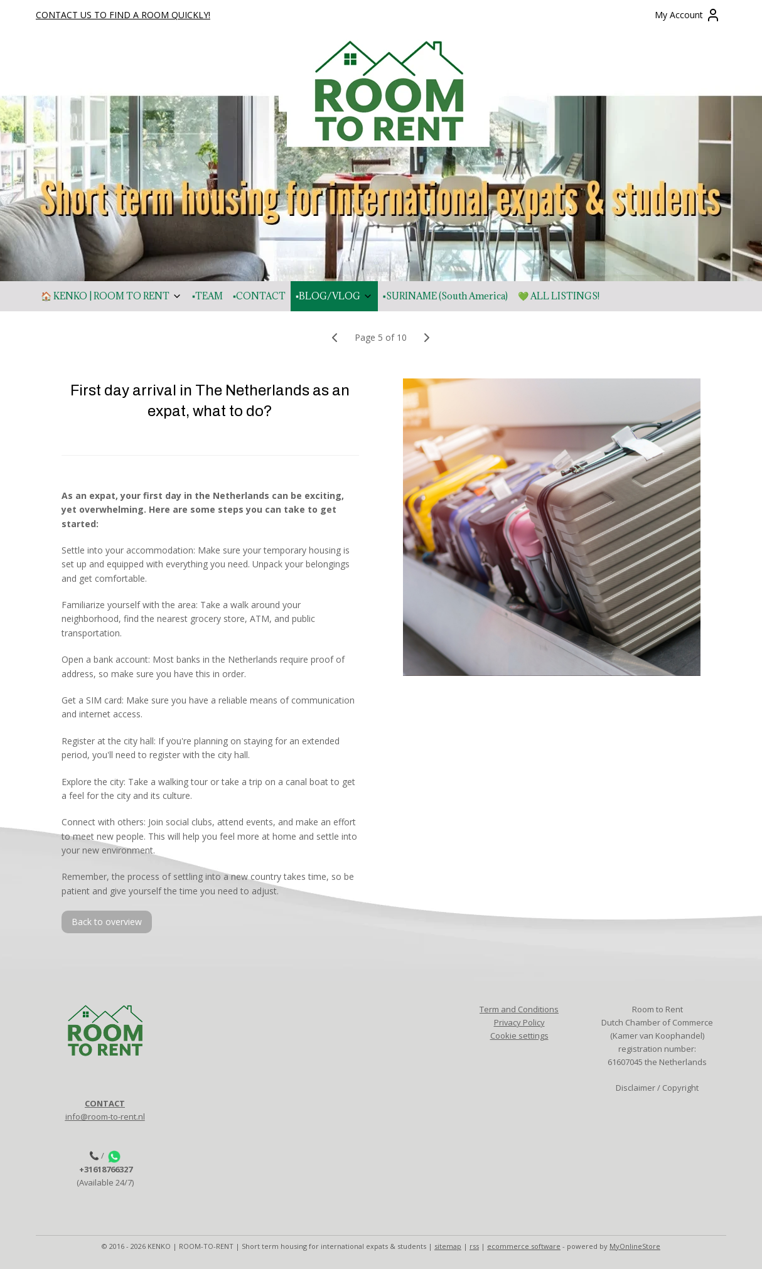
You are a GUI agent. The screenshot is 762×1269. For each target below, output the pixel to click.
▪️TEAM (207, 296)
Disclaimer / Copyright (657, 1087)
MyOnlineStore (634, 1246)
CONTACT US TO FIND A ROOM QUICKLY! (123, 15)
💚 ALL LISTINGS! (558, 296)
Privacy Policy (519, 1022)
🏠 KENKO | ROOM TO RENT (111, 296)
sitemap (447, 1246)
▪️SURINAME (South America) (445, 296)
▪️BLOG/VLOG (334, 296)
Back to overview (107, 922)
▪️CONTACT (259, 296)
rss (474, 1246)
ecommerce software (524, 1246)
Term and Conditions (519, 1009)
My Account (688, 15)
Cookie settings (519, 1035)
